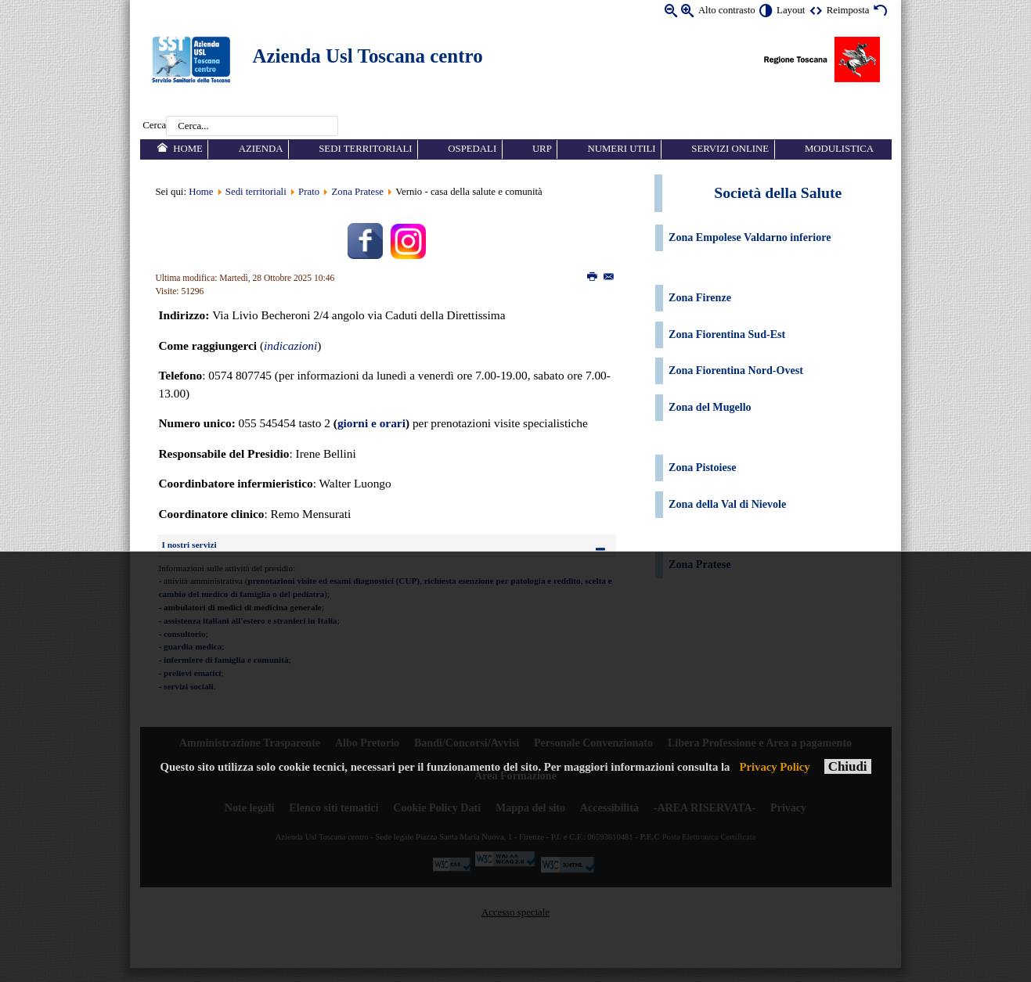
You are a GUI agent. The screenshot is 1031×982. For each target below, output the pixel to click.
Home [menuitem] (188, 148)
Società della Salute (778, 192)
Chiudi (847, 766)
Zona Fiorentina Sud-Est (727, 334)
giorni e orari (371, 423)
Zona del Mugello (710, 407)
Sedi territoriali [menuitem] (365, 148)
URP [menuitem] (542, 148)
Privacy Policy (774, 767)
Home (201, 191)
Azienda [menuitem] (261, 148)
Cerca (154, 126)
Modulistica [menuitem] (839, 148)
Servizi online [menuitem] (730, 148)
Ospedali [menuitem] (472, 148)
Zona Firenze (700, 297)
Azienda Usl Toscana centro (368, 56)
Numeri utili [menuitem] (622, 148)
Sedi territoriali (256, 191)
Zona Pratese (358, 191)
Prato (308, 191)
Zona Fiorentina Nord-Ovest (736, 370)
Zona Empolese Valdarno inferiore (750, 237)
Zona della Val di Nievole (729, 504)
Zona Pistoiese (702, 467)
